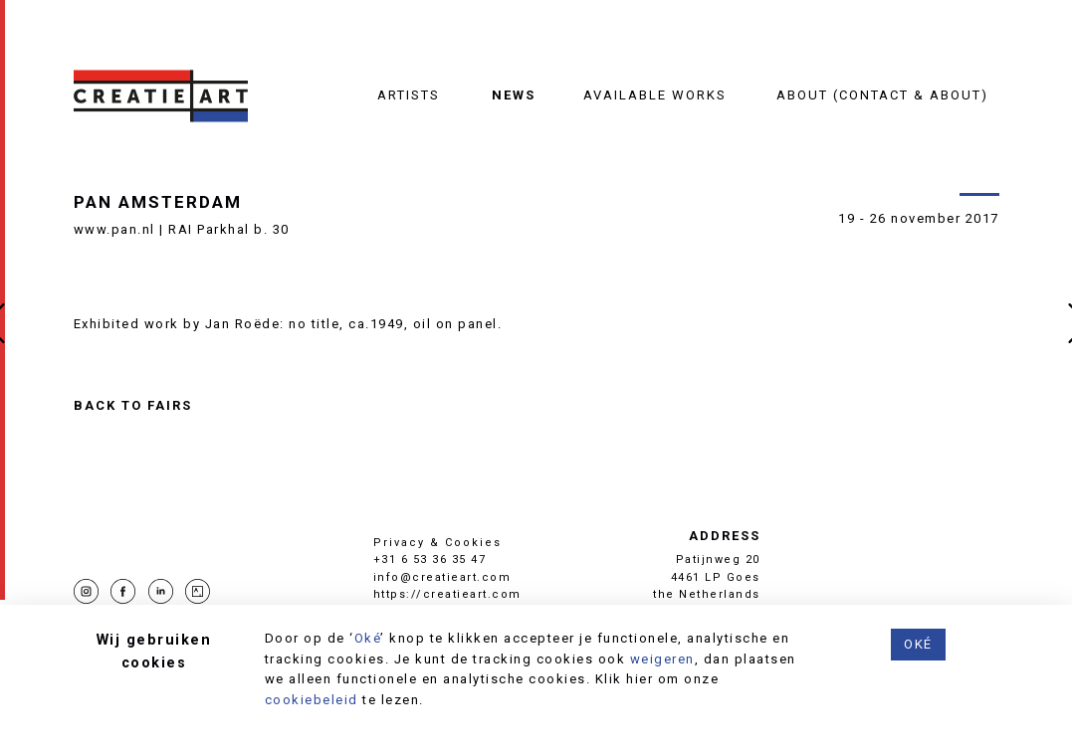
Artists (408, 95)
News (514, 95)
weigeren (662, 659)
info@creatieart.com (442, 577)
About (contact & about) (882, 95)
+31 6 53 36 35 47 (430, 559)
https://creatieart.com (447, 594)
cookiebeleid (311, 699)
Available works (655, 95)
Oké (367, 638)
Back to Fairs (133, 406)
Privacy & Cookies (437, 542)
